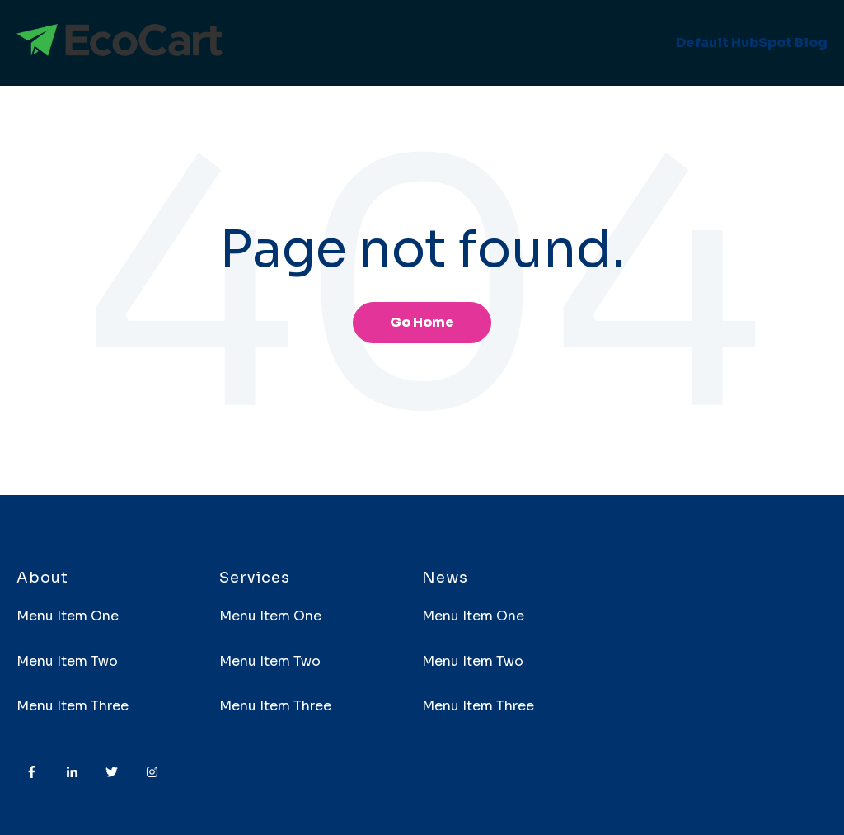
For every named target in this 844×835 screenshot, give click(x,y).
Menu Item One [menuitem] (67, 616)
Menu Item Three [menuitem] (72, 706)
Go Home (422, 322)
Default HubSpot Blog (752, 42)
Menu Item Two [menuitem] (67, 661)
